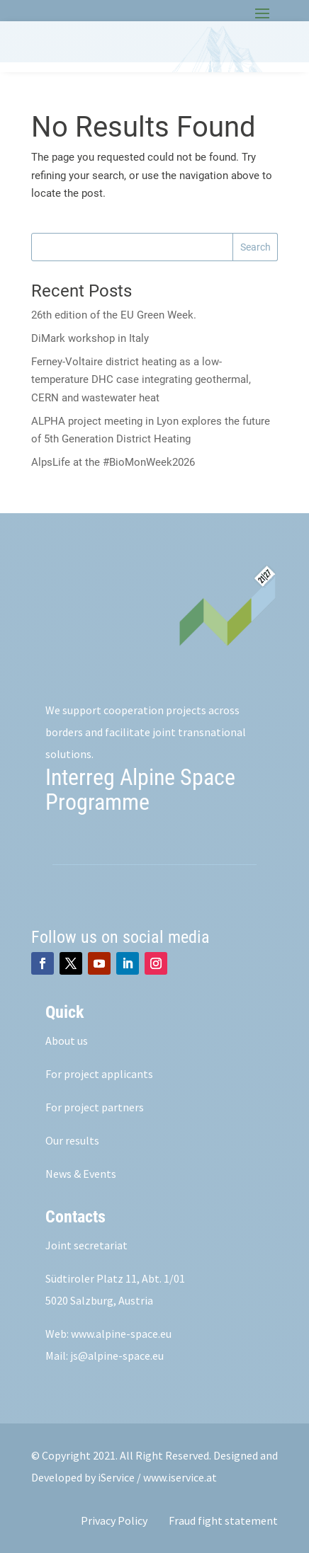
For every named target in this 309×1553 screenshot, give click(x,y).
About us (66, 1040)
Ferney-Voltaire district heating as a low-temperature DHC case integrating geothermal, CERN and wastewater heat (141, 379)
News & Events (80, 1174)
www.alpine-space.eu (121, 1333)
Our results (72, 1140)
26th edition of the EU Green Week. (113, 315)
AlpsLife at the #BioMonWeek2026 (113, 462)
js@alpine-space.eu (117, 1355)
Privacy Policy (114, 1520)
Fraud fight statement (223, 1520)
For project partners (94, 1107)
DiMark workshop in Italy (90, 338)
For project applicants (99, 1074)
